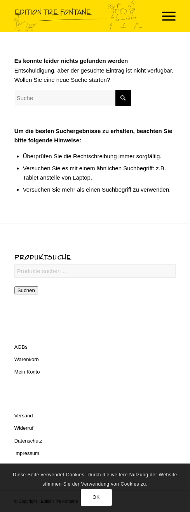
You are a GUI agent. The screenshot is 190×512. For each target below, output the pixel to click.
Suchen (26, 290)
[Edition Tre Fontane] (79, 15)
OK (96, 497)
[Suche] (72, 98)
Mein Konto (27, 372)
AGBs (21, 347)
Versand (23, 416)
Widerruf (23, 428)
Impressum (26, 453)
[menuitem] (165, 15)
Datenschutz (28, 441)
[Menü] (165, 15)
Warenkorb (26, 359)
